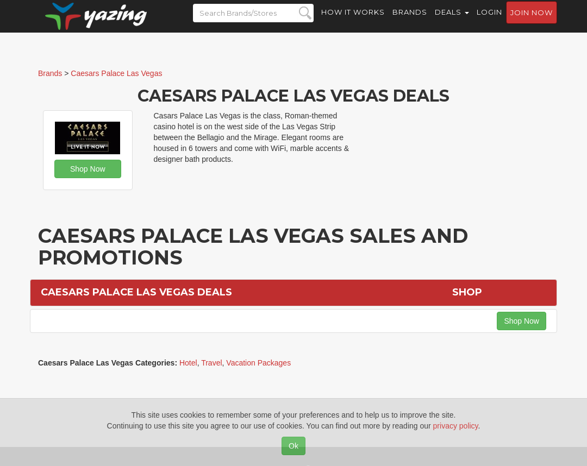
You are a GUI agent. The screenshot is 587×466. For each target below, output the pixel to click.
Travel (211, 362)
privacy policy (455, 425)
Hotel (188, 362)
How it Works (353, 21)
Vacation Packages (258, 362)
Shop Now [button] (87, 169)
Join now (531, 22)
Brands (409, 21)
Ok (293, 446)
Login (489, 21)
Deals (452, 21)
